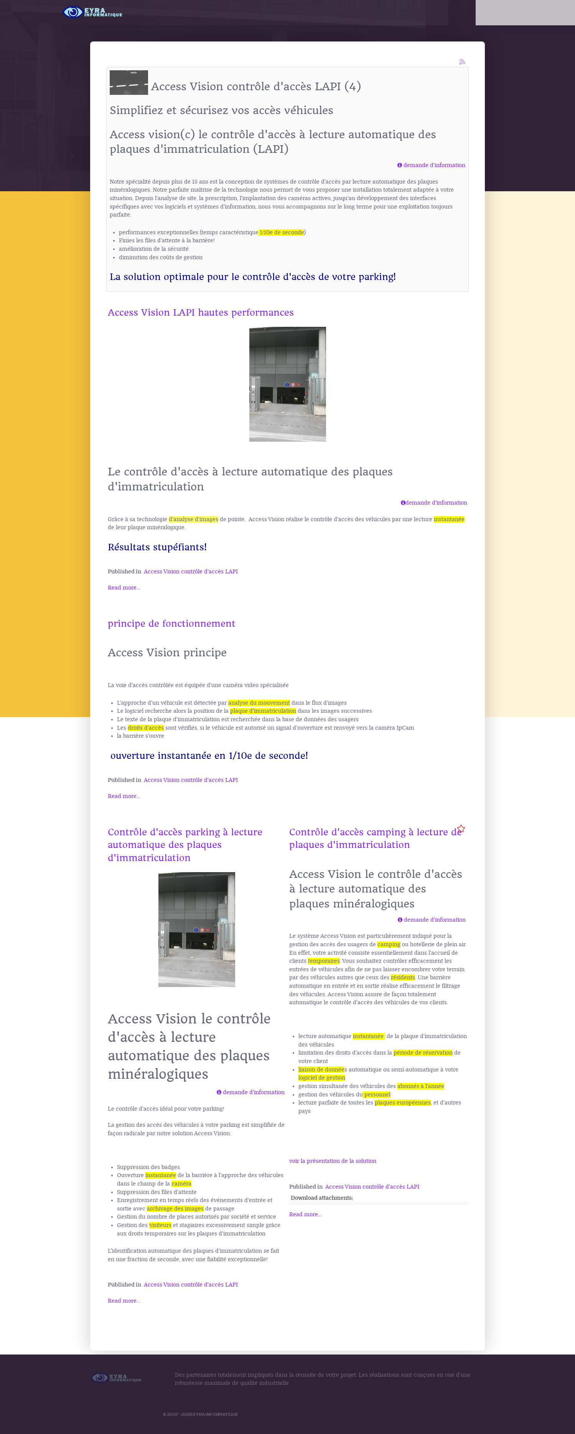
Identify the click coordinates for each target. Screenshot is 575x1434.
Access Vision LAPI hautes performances (201, 312)
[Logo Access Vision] (92, 12)
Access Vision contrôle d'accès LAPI (191, 571)
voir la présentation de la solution (332, 1161)
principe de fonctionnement (172, 623)
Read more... (124, 588)
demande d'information (434, 165)
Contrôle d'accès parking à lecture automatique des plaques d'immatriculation (185, 845)
